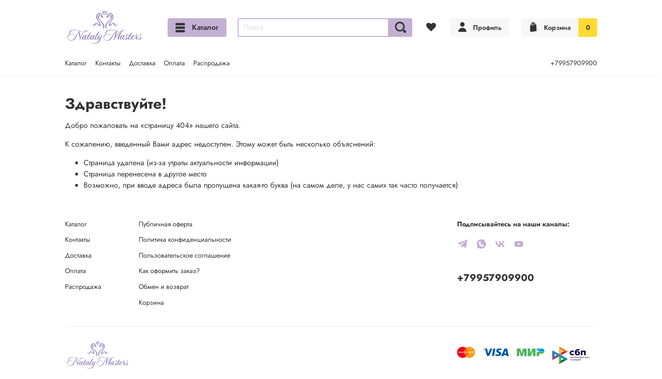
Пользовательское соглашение (184, 255)
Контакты (107, 63)
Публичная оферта (165, 224)
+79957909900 (573, 63)
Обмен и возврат (164, 286)
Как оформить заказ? (169, 270)
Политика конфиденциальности (185, 239)
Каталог (197, 27)
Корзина (151, 302)
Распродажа (211, 63)
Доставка (142, 63)
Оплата (174, 63)
